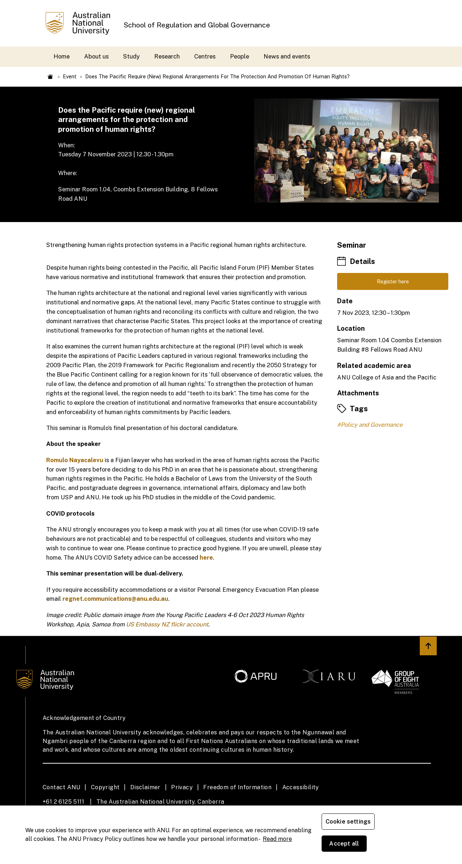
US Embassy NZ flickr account (167, 624)
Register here (392, 282)
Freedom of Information (237, 787)
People (239, 56)
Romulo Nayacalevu (74, 460)
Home (61, 56)
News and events (286, 56)
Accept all (406, 845)
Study (131, 56)
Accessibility (300, 787)
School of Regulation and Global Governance (196, 25)
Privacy (182, 787)
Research (167, 56)
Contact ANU (61, 787)
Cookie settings (349, 845)
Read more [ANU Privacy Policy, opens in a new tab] (277, 849)
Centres (204, 56)
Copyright (105, 787)
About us (96, 56)
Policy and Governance (371, 426)
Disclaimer (145, 787)
